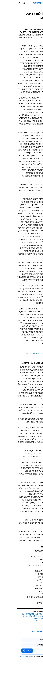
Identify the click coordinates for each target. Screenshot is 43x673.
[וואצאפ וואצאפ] (8, 3)
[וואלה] (21, 3)
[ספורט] (38, 9)
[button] (33, 3)
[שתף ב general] (4, 3)
